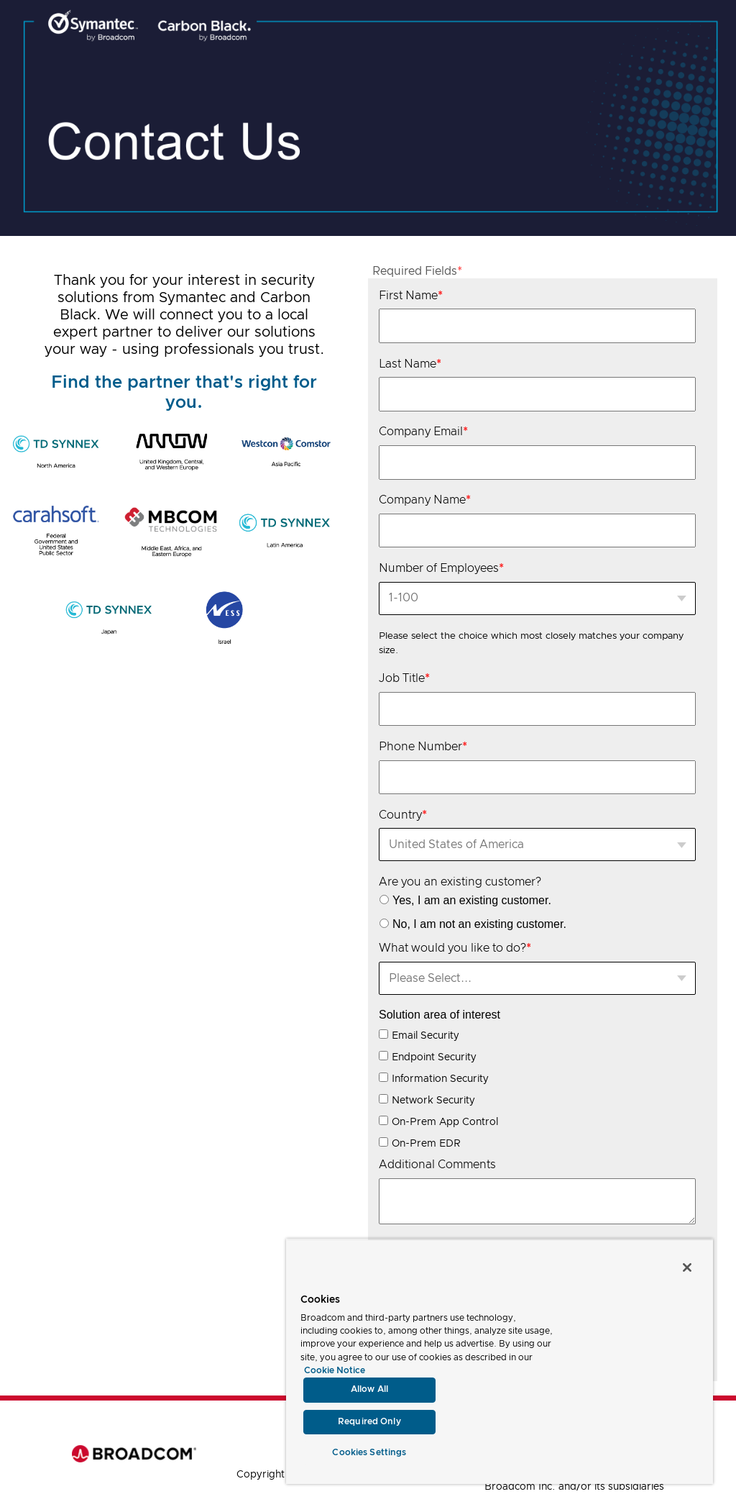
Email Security (425, 1036)
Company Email (423, 431)
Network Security (433, 1101)
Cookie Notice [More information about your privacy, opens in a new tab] (334, 1370)
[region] (499, 1361)
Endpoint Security (434, 1057)
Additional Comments (437, 1164)
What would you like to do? (455, 948)
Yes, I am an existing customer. (471, 900)
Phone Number (423, 746)
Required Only (369, 1421)
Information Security (440, 1079)
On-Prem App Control (445, 1122)
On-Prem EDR (426, 1144)
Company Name (425, 500)
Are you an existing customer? (460, 882)
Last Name (410, 364)
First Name (411, 295)
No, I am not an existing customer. (479, 924)
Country (403, 815)
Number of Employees (441, 568)
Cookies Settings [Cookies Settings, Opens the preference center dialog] (369, 1452)
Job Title (404, 678)
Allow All (369, 1389)
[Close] (687, 1267)
